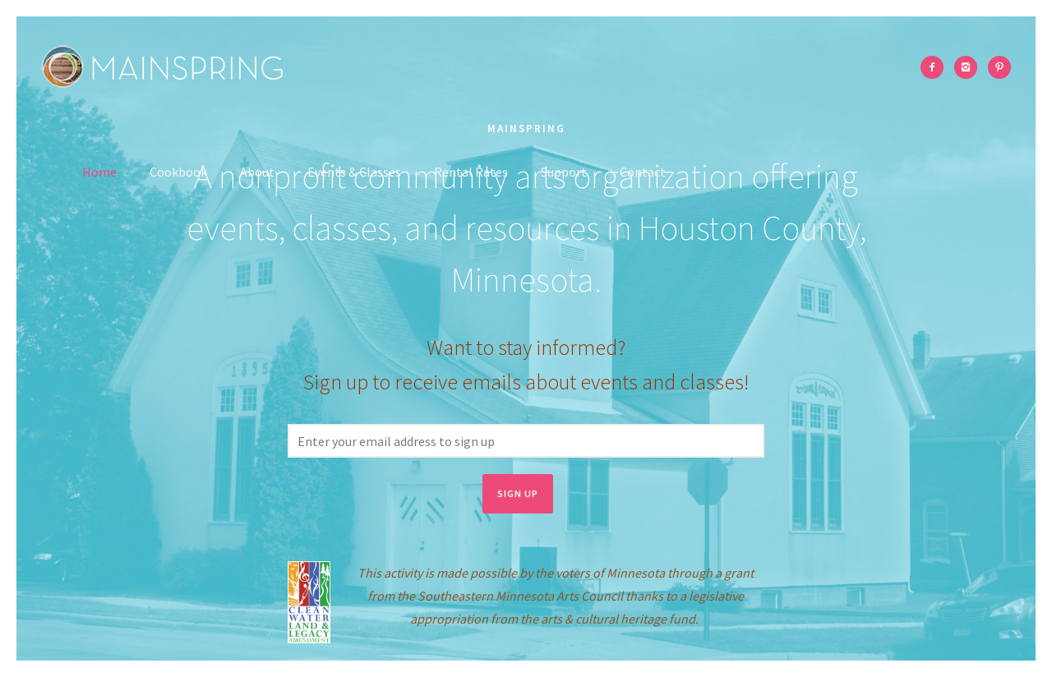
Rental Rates (471, 171)
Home (99, 171)
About (257, 171)
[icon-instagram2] (969, 67)
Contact (643, 171)
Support (564, 171)
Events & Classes (354, 171)
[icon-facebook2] (936, 67)
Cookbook (178, 171)
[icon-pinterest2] (999, 67)
